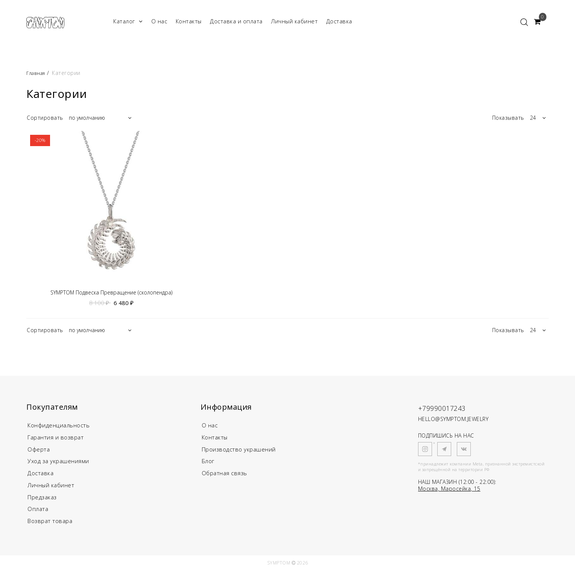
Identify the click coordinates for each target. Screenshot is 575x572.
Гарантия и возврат (55, 438)
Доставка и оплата (236, 21)
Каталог (128, 21)
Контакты (189, 21)
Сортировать (45, 117)
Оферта (38, 450)
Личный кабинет (294, 21)
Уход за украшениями (58, 462)
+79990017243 (448, 408)
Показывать (508, 117)
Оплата (37, 510)
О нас (159, 21)
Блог (208, 462)
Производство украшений (239, 450)
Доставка (339, 21)
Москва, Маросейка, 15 (449, 489)
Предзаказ (42, 498)
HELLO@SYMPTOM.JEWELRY (453, 420)
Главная (37, 72)
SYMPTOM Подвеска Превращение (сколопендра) (111, 292)
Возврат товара (49, 522)
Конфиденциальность (58, 426)
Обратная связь (224, 474)
